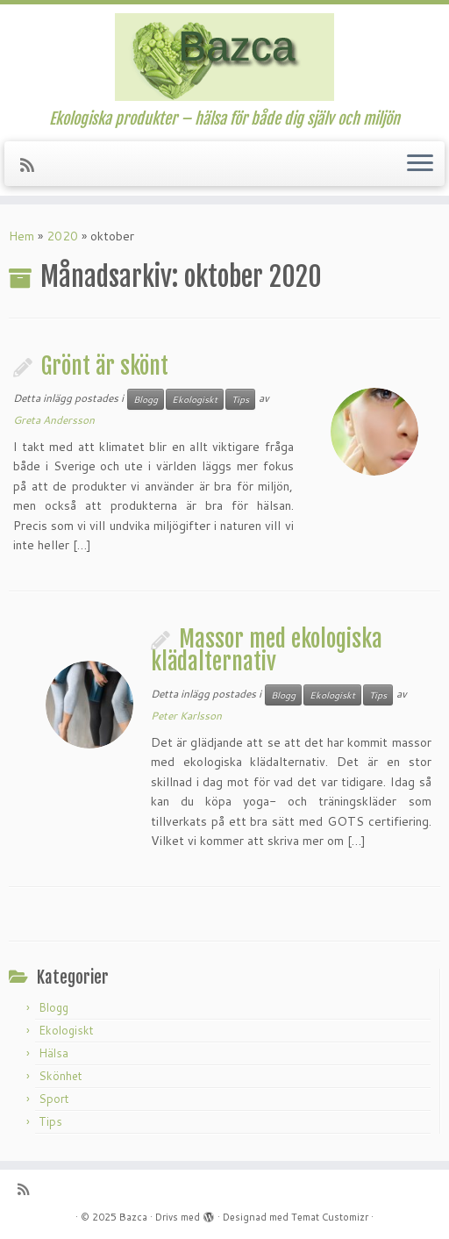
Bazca (133, 1217)
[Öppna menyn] (420, 164)
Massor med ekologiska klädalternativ (266, 650)
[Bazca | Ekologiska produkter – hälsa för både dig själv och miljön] (224, 57)
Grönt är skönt (104, 366)
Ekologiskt (194, 399)
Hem (21, 236)
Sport (54, 1099)
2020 (62, 236)
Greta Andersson (54, 419)
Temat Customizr (329, 1217)
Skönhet (60, 1076)
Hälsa (53, 1053)
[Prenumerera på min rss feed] (33, 165)
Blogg (145, 399)
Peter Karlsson (186, 715)
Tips (240, 399)
